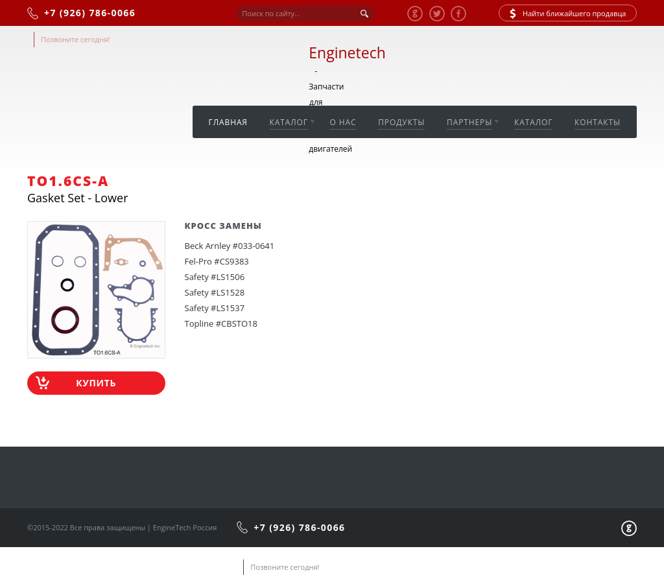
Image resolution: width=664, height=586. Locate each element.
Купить (96, 383)
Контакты (598, 122)
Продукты (401, 122)
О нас (343, 122)
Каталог (289, 122)
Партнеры (469, 122)
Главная (228, 122)
